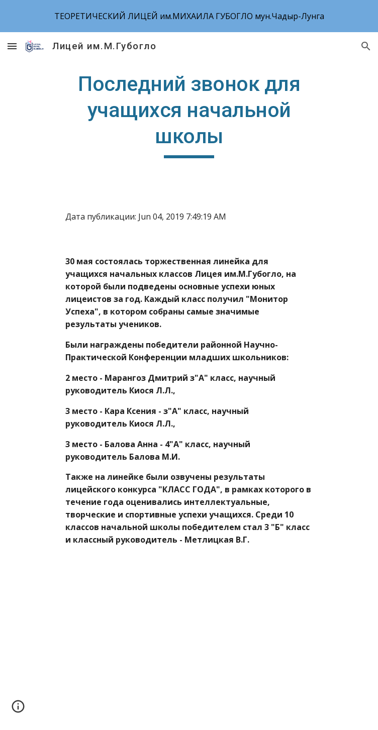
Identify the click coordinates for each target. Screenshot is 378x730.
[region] (189, 16)
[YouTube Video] (188, 645)
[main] (188, 114)
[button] (12, 46)
